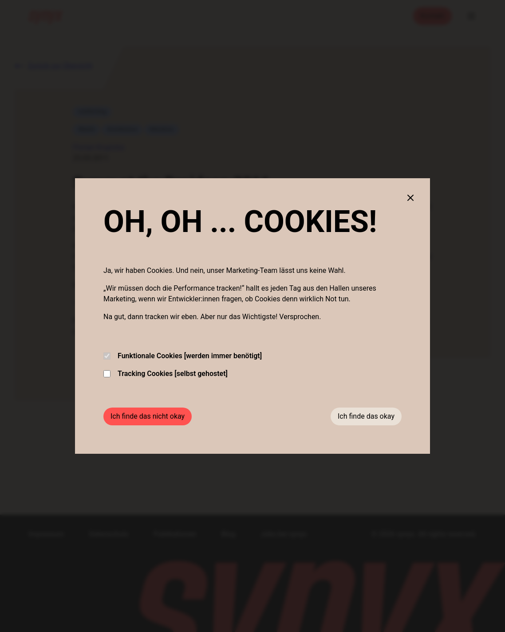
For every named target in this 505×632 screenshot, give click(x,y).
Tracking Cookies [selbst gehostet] (165, 373)
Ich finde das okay (366, 416)
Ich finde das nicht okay (147, 416)
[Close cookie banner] (410, 197)
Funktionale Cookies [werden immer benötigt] (182, 356)
